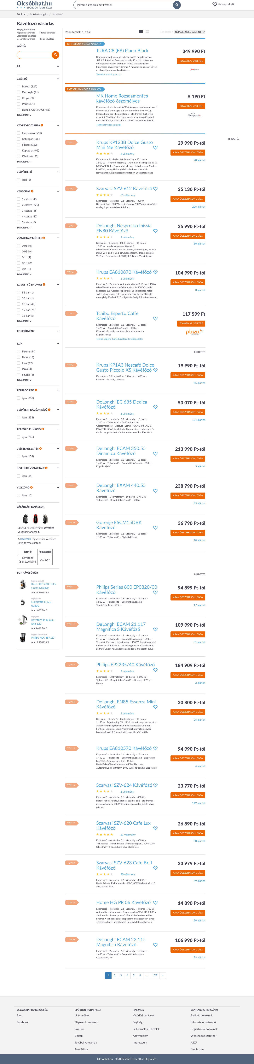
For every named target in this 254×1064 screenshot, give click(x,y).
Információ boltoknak (203, 1022)
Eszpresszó (28, 133)
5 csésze (27, 222)
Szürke (26, 375)
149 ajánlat (198, 803)
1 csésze (27, 199)
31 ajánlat (199, 642)
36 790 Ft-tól (191, 523)
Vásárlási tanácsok (143, 1015)
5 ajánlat (200, 466)
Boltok (79, 1036)
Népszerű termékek (86, 1022)
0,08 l (25, 251)
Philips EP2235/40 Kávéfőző (125, 665)
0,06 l (25, 246)
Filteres (26, 145)
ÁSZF (194, 1042)
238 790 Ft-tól (190, 486)
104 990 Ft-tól (190, 273)
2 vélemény (127, 154)
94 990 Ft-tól (191, 749)
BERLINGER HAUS (33, 110)
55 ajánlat (199, 383)
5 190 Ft (196, 97)
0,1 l (24, 257)
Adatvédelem (140, 1036)
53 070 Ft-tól (191, 403)
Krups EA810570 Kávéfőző (124, 748)
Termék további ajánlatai (108, 74)
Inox (24, 363)
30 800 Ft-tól (191, 702)
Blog (19, 1015)
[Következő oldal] (162, 975)
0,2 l (24, 269)
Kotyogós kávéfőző (26, 30)
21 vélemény (128, 835)
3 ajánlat (200, 290)
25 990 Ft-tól (191, 226)
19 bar (26, 310)
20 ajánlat (199, 540)
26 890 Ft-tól (191, 824)
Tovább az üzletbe (191, 61)
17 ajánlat (199, 605)
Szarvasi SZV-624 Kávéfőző (124, 785)
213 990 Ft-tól (190, 449)
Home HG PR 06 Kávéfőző (123, 902)
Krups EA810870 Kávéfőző (124, 272)
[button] (224, 4)
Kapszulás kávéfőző (26, 33)
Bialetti (26, 86)
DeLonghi (27, 92)
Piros (25, 369)
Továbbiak (24, 115)
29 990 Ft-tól (191, 143)
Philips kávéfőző (46, 39)
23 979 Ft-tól (191, 863)
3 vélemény (127, 237)
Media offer (198, 1049)
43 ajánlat (199, 503)
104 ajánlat (198, 420)
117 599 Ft (193, 314)
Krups (25, 98)
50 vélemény (128, 874)
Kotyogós (27, 139)
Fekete (26, 351)
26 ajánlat (199, 719)
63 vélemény (128, 195)
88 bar (26, 292)
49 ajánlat (199, 881)
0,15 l (25, 263)
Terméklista (81, 1049)
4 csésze (27, 216)
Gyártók (79, 1029)
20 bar (26, 304)
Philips (26, 104)
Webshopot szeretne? (203, 1036)
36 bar (26, 298)
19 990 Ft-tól (191, 366)
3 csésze (27, 211)
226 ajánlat (198, 206)
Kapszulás (28, 150)
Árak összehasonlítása (188, 152)
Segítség (137, 1022)
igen (24, 180)
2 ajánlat (200, 683)
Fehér (25, 357)
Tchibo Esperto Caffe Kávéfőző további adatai (119, 339)
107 (154, 975)
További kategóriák (86, 1042)
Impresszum (140, 1042)
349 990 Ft (193, 51)
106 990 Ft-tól (190, 940)
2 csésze (27, 205)
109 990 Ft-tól (190, 625)
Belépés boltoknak (201, 1015)
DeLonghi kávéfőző (26, 39)
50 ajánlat (199, 243)
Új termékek (82, 1015)
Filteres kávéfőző (47, 33)
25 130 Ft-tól (191, 189)
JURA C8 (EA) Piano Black (122, 51)
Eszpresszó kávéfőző (26, 36)
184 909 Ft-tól (190, 665)
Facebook (22, 1022)
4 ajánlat (200, 766)
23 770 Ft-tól (191, 786)
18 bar (26, 316)
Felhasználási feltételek (146, 1029)
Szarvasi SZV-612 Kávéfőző (124, 188)
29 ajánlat (199, 957)
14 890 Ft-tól (191, 903)
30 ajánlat (199, 920)
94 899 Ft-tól (191, 588)
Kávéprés (27, 156)
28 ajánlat (199, 160)
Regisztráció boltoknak (204, 1029)
